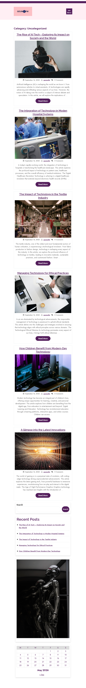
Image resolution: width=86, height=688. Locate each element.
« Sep (42, 674)
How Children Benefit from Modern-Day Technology (39, 551)
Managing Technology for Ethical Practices (43, 273)
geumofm (46, 80)
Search (20, 505)
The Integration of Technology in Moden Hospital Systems (41, 533)
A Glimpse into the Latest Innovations (43, 429)
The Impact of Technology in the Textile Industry (38, 539)
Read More (44, 101)
